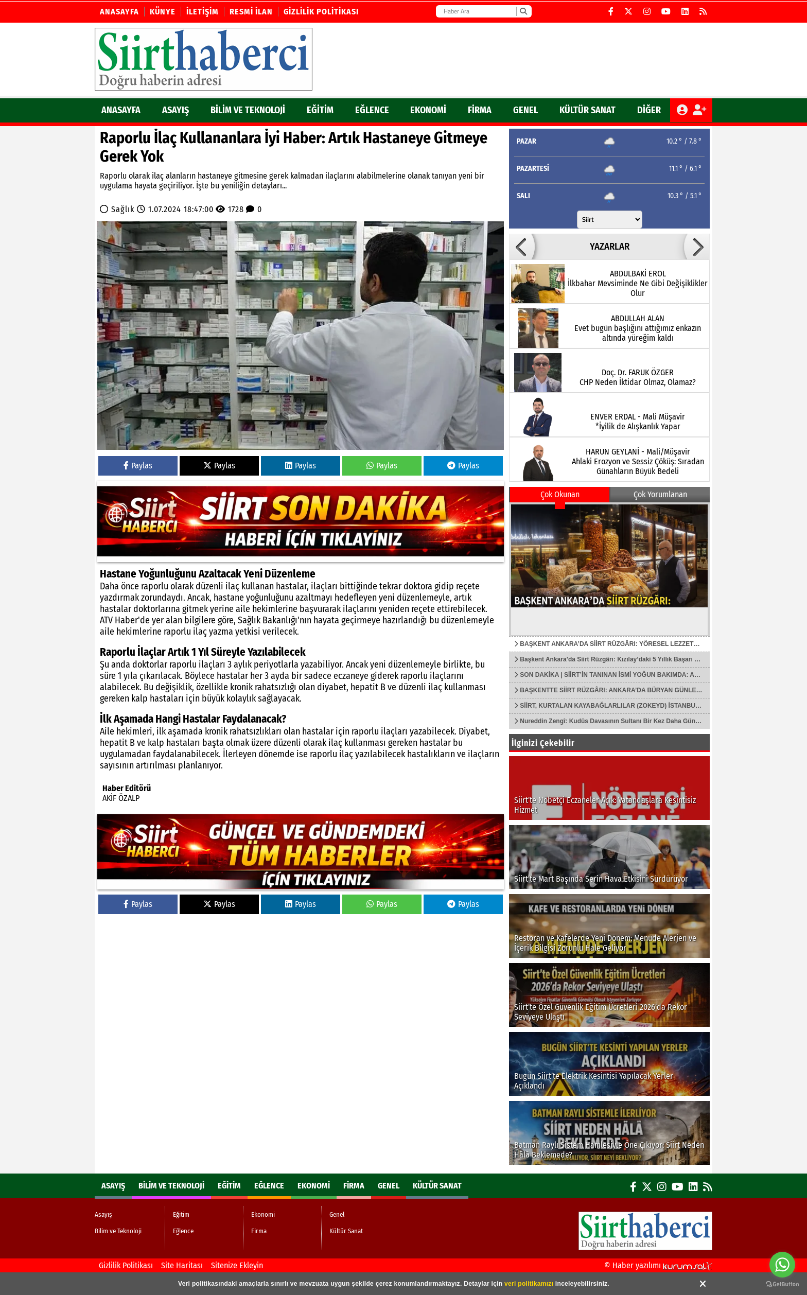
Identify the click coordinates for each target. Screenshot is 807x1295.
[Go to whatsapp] (782, 1264)
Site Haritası (182, 1265)
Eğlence (372, 110)
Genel (525, 110)
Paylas (138, 465)
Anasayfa (119, 11)
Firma (480, 110)
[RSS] (703, 11)
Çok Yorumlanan (660, 494)
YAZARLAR (609, 246)
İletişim (202, 11)
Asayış (175, 110)
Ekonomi (428, 110)
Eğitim (320, 110)
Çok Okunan (560, 494)
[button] (522, 246)
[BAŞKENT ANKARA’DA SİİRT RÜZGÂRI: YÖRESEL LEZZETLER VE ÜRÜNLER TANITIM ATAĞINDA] (609, 569)
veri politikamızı (528, 1283)
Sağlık (122, 209)
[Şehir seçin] (609, 220)
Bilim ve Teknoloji (247, 110)
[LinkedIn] (685, 11)
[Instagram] (647, 11)
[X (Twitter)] (628, 11)
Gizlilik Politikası (321, 11)
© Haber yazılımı (658, 1265)
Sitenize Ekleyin (237, 1265)
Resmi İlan (251, 11)
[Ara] (523, 11)
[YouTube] (666, 11)
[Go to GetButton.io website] (782, 1284)
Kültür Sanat (587, 110)
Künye (163, 11)
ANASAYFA (121, 110)
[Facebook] (611, 11)
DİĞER (649, 110)
